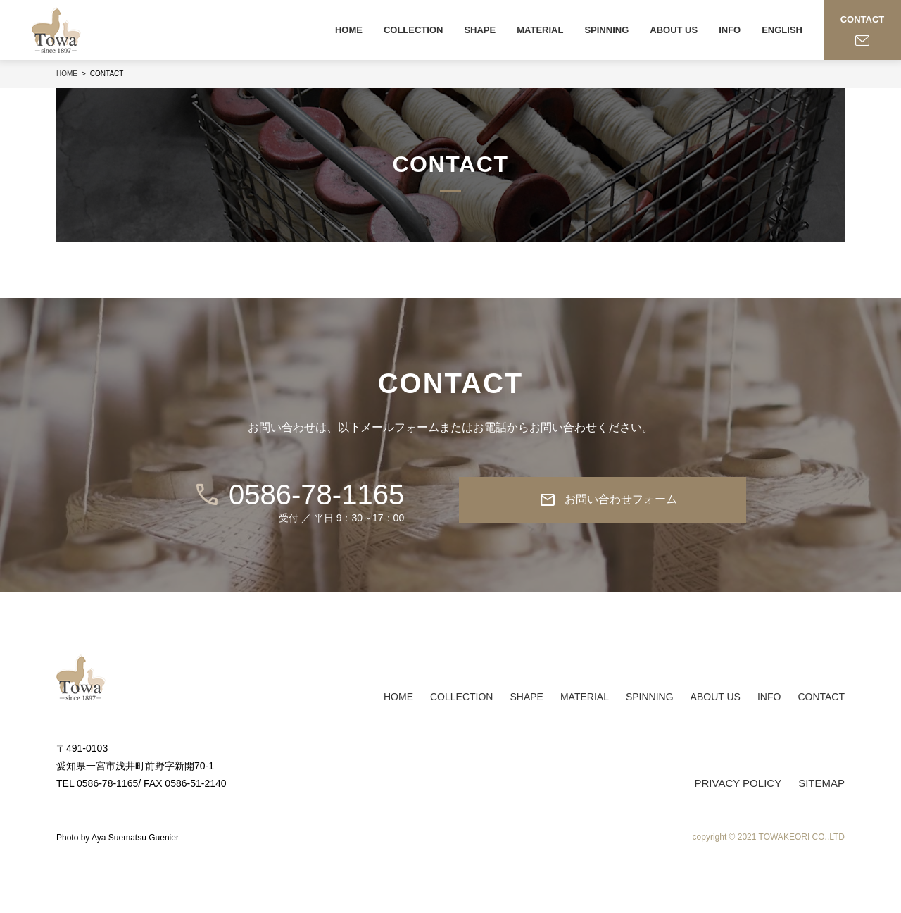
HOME (349, 30)
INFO (730, 30)
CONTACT (821, 696)
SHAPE (480, 30)
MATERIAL (540, 30)
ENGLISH (782, 30)
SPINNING (606, 30)
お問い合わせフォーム (608, 500)
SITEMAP (821, 783)
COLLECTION (413, 30)
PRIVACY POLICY (737, 783)
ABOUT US (674, 30)
